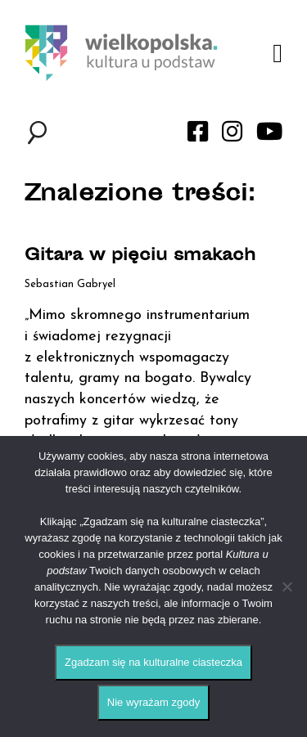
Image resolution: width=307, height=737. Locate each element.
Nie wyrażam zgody (153, 702)
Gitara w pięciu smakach (140, 256)
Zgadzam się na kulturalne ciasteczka (153, 662)
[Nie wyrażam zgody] (286, 586)
